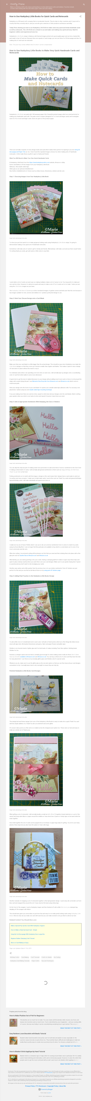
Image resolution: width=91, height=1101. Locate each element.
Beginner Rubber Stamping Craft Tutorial (22, 938)
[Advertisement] (45, 134)
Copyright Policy (52, 1086)
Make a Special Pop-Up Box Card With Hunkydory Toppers (28, 926)
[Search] (84, 5)
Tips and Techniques (47, 961)
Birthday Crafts (14, 957)
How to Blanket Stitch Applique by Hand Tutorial (27, 1051)
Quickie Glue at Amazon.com (28, 555)
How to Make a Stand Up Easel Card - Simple (24, 930)
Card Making (25, 957)
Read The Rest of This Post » (70, 1028)
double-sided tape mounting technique (41, 390)
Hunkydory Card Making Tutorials (19, 961)
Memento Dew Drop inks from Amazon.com (45, 381)
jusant (49, 1092)
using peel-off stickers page (52, 570)
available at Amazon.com (27, 657)
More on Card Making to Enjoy (19, 942)
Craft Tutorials (35, 957)
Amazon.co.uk (65, 381)
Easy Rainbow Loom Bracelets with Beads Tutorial (28, 1033)
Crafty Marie (17, 4)
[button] (80, 16)
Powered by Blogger (45, 1089)
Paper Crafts (35, 961)
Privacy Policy (30, 1086)
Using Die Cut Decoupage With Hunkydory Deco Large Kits (28, 934)
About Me (62, 1086)
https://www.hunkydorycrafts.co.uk (39, 162)
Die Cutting (57, 957)
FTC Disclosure (48, 1072)
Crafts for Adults (47, 957)
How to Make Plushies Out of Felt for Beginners (27, 1016)
